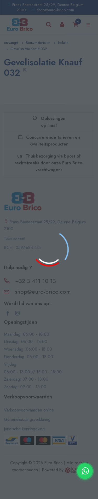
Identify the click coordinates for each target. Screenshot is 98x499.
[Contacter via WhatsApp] (85, 471)
